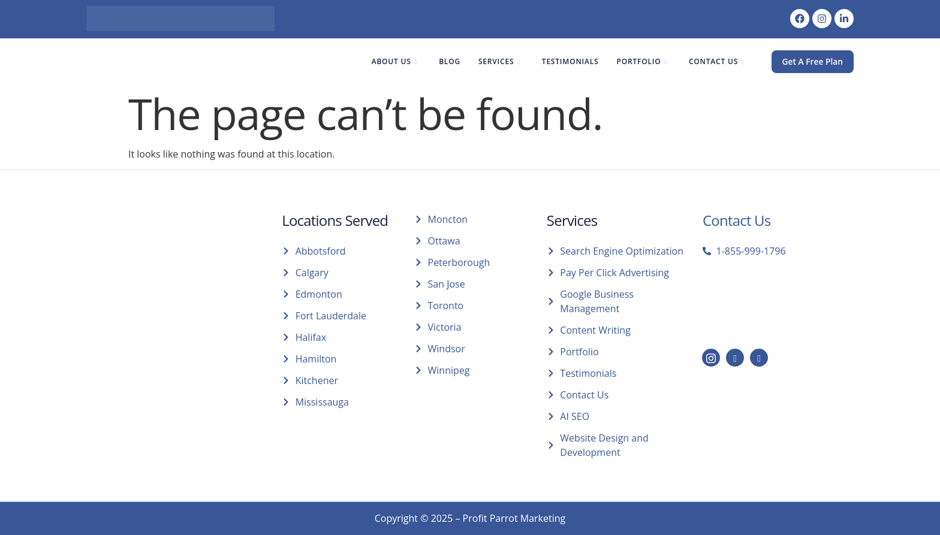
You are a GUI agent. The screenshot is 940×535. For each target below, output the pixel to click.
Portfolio (641, 62)
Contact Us (715, 62)
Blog (448, 61)
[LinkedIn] (735, 358)
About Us (393, 62)
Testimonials (569, 61)
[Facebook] (759, 358)
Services (498, 62)
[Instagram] (711, 358)
